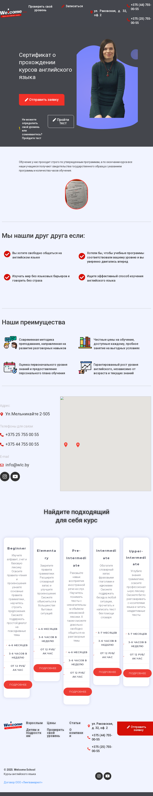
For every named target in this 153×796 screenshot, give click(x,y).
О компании (76, 733)
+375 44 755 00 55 (22, 444)
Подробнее (18, 684)
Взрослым (34, 723)
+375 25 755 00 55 (22, 434)
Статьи (75, 723)
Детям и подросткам (33, 733)
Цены (51, 723)
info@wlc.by (17, 465)
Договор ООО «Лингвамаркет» (23, 782)
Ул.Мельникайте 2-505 (27, 414)
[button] (41, 100)
